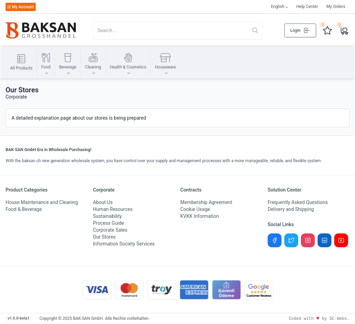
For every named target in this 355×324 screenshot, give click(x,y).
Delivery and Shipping (291, 209)
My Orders (335, 6)
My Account (20, 6)
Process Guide (108, 223)
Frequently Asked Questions (298, 202)
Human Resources (112, 209)
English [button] (277, 6)
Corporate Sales (110, 230)
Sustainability (107, 216)
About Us (103, 202)
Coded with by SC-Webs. (319, 318)
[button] (46, 62)
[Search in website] (177, 30)
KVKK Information (199, 216)
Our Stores (104, 237)
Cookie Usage (195, 209)
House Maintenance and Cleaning (42, 202)
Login (300, 30)
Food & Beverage (24, 209)
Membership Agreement (206, 202)
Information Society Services (124, 244)
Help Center (307, 6)
